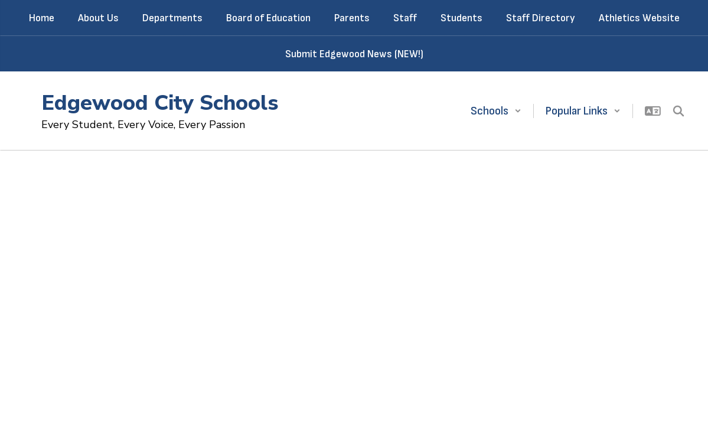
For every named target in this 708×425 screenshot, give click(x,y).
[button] (496, 111)
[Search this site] (678, 111)
